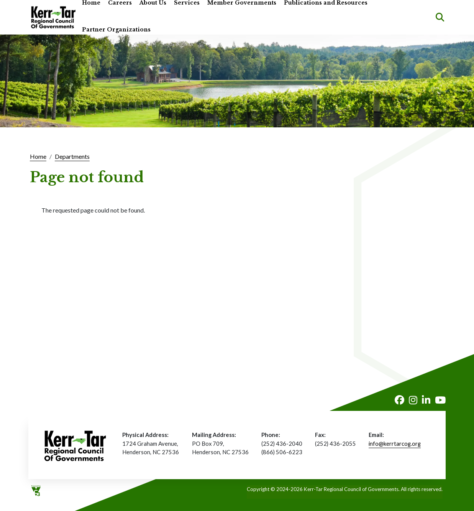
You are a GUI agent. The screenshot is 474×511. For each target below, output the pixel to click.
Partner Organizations (116, 29)
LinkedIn (426, 400)
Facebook (399, 400)
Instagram (413, 400)
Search (440, 17)
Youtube (440, 400)
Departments (72, 156)
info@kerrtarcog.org (395, 443)
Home (38, 156)
